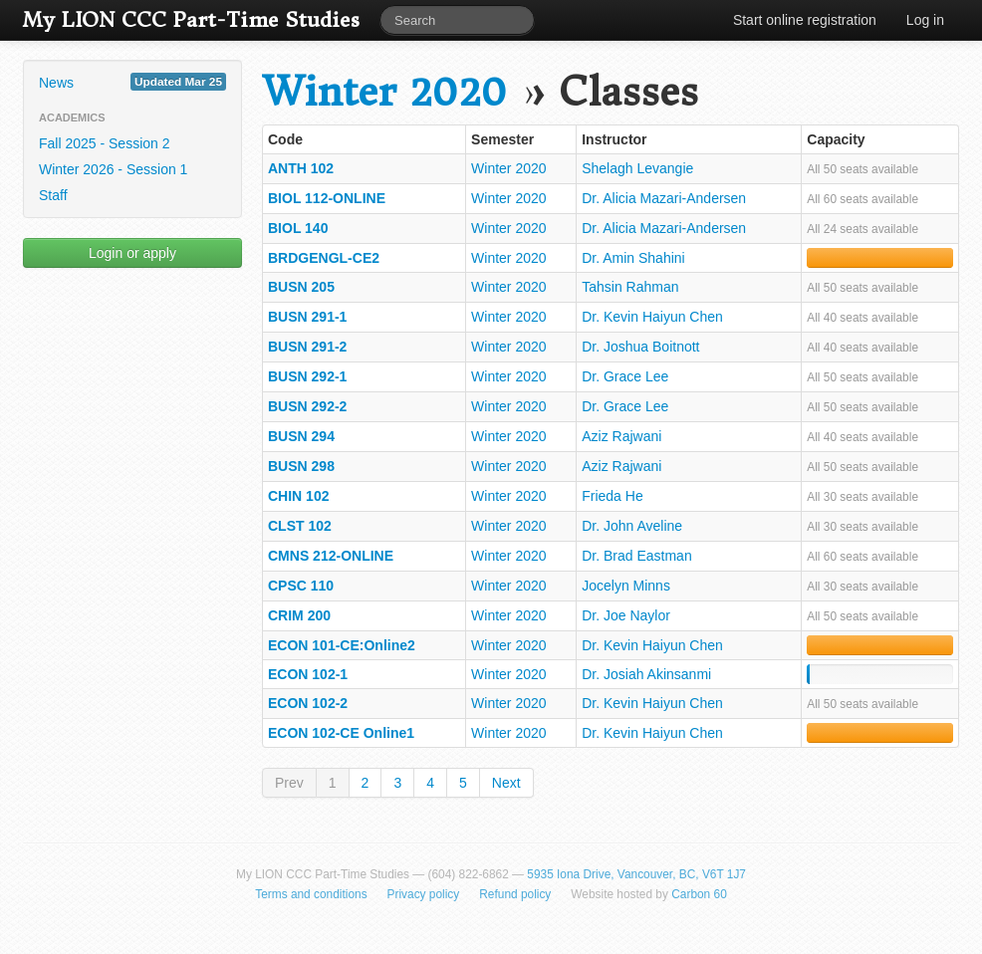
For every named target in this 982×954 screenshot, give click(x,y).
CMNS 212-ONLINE (330, 556)
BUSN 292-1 (307, 376)
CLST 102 (300, 526)
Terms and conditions (311, 894)
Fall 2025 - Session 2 (104, 143)
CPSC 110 (301, 586)
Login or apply (132, 253)
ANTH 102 (301, 168)
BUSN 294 (301, 436)
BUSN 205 (301, 287)
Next (506, 783)
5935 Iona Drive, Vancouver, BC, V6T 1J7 (636, 874)
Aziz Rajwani (621, 436)
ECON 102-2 (308, 703)
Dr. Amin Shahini (633, 258)
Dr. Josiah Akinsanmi (646, 674)
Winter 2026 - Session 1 (113, 169)
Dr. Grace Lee (625, 376)
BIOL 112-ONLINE (326, 198)
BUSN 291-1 (307, 317)
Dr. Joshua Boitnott (640, 347)
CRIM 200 (299, 615)
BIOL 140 (298, 228)
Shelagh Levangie (637, 168)
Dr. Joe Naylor (626, 615)
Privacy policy (423, 894)
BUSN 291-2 (307, 347)
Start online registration (804, 20)
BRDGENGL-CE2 (323, 258)
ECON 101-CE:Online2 (341, 645)
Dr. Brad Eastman (637, 556)
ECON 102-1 (308, 674)
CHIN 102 (298, 496)
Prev (289, 783)
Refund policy (515, 894)
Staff (53, 195)
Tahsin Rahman (630, 287)
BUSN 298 (301, 466)
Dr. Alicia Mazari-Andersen (664, 198)
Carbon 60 (699, 894)
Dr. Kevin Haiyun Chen (652, 317)
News (132, 82)
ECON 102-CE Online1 (341, 733)
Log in (925, 20)
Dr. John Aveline (632, 526)
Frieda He (612, 496)
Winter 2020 (384, 92)
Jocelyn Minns (626, 586)
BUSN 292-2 (307, 406)
